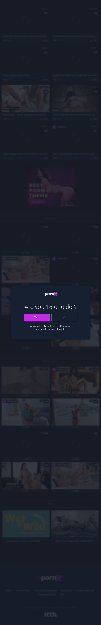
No (64, 317)
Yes (36, 317)
